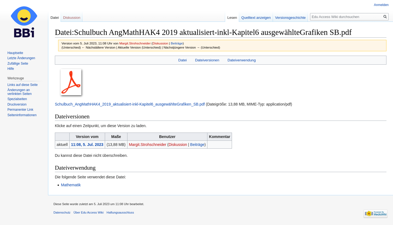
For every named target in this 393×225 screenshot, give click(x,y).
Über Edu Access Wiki (88, 212)
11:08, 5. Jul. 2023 (87, 144)
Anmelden (381, 5)
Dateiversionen (207, 60)
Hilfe (10, 69)
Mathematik (71, 185)
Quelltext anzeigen (256, 18)
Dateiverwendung (242, 60)
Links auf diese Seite (22, 85)
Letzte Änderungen (21, 58)
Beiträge (177, 43)
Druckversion (16, 104)
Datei (182, 60)
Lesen (232, 18)
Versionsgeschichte (290, 18)
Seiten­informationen (22, 115)
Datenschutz (61, 212)
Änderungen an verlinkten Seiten (19, 92)
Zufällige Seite (17, 63)
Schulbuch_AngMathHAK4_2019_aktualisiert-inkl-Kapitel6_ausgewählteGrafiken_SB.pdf (130, 104)
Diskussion (160, 43)
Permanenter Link (20, 110)
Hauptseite (15, 53)
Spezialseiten (17, 99)
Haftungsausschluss (120, 212)
